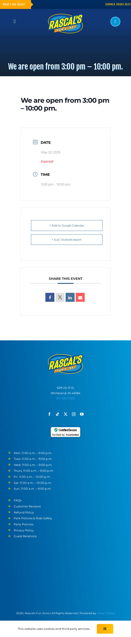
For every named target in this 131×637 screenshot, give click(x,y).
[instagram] (73, 414)
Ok (105, 629)
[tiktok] (57, 414)
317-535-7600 (65, 398)
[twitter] (65, 414)
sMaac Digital (106, 613)
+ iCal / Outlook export (67, 239)
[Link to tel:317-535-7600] (115, 22)
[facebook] (49, 414)
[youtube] (82, 414)
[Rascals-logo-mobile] (65, 355)
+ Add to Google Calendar (66, 225)
